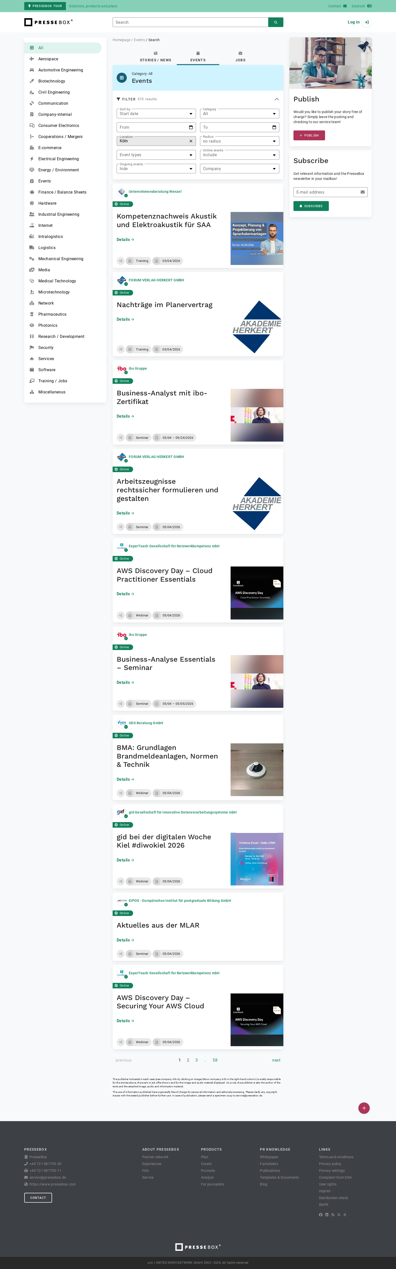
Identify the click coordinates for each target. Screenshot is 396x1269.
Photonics (43, 325)
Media (39, 270)
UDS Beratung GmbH (146, 723)
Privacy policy (330, 1164)
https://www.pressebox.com (53, 1184)
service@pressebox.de (249, 1095)
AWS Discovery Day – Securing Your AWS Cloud (160, 1001)
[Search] (275, 22)
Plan (204, 1157)
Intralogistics (46, 236)
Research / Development (57, 336)
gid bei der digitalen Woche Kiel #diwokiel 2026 (164, 841)
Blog (263, 1184)
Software (42, 369)
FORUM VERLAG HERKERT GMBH (156, 280)
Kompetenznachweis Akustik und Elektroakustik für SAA (166, 220)
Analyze (207, 1177)
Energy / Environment (54, 170)
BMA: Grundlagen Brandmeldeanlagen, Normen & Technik (167, 756)
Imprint (325, 1191)
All (36, 47)
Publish (309, 135)
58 (215, 1060)
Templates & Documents (279, 1177)
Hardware (43, 203)
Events (40, 181)
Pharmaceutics (48, 314)
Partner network (155, 1157)
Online (122, 204)
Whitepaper (269, 1157)
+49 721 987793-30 (45, 1164)
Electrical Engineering (54, 159)
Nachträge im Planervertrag (164, 305)
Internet (41, 225)
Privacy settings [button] (332, 1171)
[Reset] (191, 141)
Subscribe (311, 206)
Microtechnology (49, 292)
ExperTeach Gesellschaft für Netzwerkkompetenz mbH (174, 546)
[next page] (276, 1060)
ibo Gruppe (138, 368)
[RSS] (332, 1214)
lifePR (324, 1205)
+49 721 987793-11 (45, 1171)
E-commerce (45, 147)
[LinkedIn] (326, 1214)
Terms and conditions (336, 1157)
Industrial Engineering (54, 214)
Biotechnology (47, 81)
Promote (208, 1171)
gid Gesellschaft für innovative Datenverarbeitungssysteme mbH (183, 812)
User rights (328, 1184)
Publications (270, 1171)
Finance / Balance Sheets (58, 192)
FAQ (145, 1171)
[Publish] (364, 1108)
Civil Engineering (49, 92)
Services (41, 358)
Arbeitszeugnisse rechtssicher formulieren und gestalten (167, 489)
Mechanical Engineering (56, 258)
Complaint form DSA (335, 1177)
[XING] (344, 1214)
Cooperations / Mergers (56, 136)
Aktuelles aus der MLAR (158, 925)
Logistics (42, 247)
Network (41, 303)
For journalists (213, 1184)
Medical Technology (52, 281)
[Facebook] (321, 1214)
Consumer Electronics (54, 125)
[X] (339, 1214)
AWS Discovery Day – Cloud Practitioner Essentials (165, 574)
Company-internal (50, 114)
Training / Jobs (48, 381)
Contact (38, 1198)
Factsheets (269, 1164)
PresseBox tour (45, 6)
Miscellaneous (47, 392)
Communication (48, 103)
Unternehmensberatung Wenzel (155, 192)
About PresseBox (160, 1149)
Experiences (152, 1164)
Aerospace (43, 59)
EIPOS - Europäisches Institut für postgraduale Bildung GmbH (180, 901)
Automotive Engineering (56, 70)
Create (206, 1164)
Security (41, 347)
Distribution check (333, 1198)
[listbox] (156, 114)
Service (148, 1177)
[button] (121, 261)
